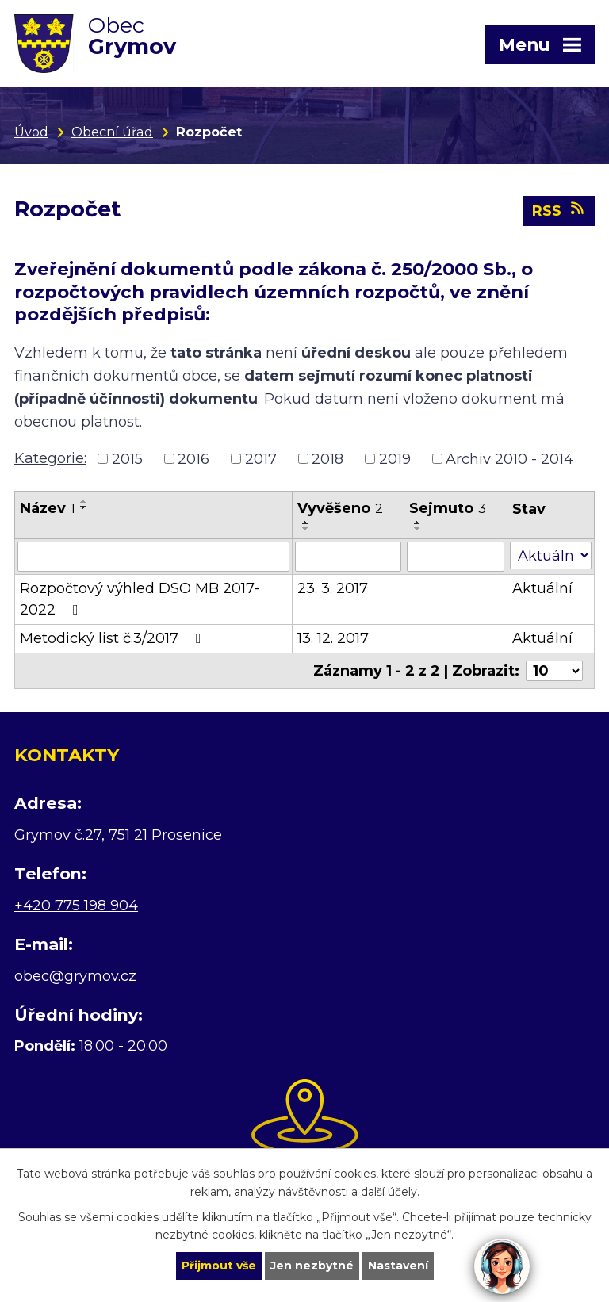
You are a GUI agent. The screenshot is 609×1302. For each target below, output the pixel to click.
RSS (559, 210)
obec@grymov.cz (75, 976)
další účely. (390, 1192)
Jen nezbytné (312, 1265)
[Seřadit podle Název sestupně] (84, 507)
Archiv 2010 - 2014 (509, 458)
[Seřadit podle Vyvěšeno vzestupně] (306, 522)
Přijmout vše (219, 1265)
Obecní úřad (112, 132)
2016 (193, 458)
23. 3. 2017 (332, 588)
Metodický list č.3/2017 (114, 638)
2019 (395, 458)
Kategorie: (50, 458)
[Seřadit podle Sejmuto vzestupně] (418, 522)
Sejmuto (447, 508)
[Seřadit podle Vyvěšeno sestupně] (306, 529)
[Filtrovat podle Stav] (551, 555)
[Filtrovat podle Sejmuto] (455, 557)
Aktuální (542, 588)
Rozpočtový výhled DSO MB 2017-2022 (139, 599)
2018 (327, 458)
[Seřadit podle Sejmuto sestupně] (418, 529)
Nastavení (398, 1265)
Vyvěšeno (340, 508)
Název (47, 508)
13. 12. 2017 (333, 638)
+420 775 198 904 (76, 905)
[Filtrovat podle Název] (153, 557)
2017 (261, 458)
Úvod (31, 132)
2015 (127, 458)
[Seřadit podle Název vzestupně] (84, 501)
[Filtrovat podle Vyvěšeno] (348, 557)
